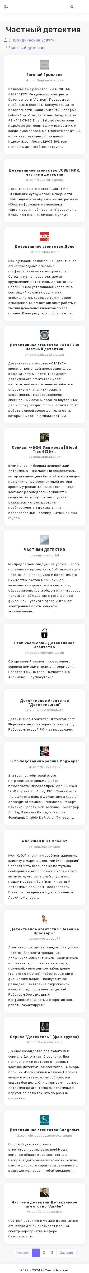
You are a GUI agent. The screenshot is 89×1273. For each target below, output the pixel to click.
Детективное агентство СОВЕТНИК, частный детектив (44, 173)
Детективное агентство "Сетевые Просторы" (44, 931)
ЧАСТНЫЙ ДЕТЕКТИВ (44, 550)
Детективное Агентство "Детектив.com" (44, 703)
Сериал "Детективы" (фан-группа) (44, 1037)
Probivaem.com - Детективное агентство (44, 645)
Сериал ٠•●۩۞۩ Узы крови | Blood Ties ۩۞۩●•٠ (44, 450)
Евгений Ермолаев (44, 75)
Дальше (66, 1253)
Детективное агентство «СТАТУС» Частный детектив (45, 347)
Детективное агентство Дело (45, 247)
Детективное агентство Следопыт (45, 1130)
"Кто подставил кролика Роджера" (45, 761)
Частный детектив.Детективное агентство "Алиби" (44, 1204)
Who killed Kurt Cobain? (44, 841)
